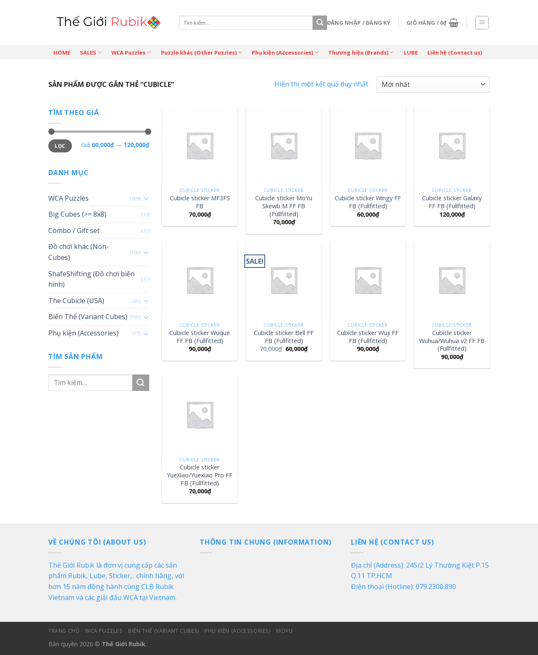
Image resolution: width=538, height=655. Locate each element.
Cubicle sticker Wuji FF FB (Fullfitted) (367, 337)
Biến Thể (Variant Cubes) (87, 316)
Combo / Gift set (74, 230)
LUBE (411, 52)
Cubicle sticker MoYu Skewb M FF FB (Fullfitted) (283, 205)
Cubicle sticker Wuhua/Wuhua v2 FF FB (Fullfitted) (452, 340)
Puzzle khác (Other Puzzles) (201, 52)
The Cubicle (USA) (76, 300)
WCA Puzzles (131, 52)
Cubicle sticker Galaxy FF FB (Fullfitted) (452, 202)
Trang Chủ (64, 630)
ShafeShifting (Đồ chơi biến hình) (91, 279)
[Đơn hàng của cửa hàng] (433, 84)
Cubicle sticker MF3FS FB (200, 202)
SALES (91, 52)
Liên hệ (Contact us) (454, 52)
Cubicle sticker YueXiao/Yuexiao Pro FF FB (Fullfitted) (199, 475)
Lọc (60, 145)
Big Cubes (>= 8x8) (77, 214)
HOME (61, 52)
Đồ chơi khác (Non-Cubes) (78, 252)
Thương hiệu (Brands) (361, 52)
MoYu (284, 630)
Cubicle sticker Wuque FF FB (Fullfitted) (199, 337)
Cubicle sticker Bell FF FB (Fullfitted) (284, 337)
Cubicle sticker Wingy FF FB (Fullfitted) (368, 202)
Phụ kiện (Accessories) (285, 52)
